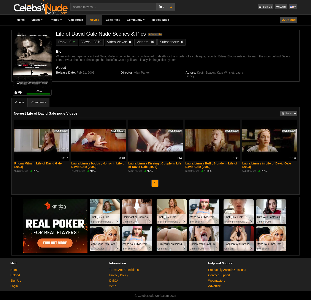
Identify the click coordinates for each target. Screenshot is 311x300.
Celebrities (113, 19)
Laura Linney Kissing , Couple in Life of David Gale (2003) (154, 165)
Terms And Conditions (124, 270)
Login (281, 6)
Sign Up (265, 6)
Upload (289, 20)
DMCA (113, 280)
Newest (289, 113)
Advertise (214, 286)
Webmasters (216, 280)
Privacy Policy (118, 275)
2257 (112, 286)
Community (136, 19)
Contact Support (219, 275)
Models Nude (160, 19)
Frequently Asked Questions (227, 270)
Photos (56, 19)
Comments (39, 102)
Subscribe (155, 34)
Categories (75, 19)
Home (21, 19)
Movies (94, 19)
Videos (37, 19)
